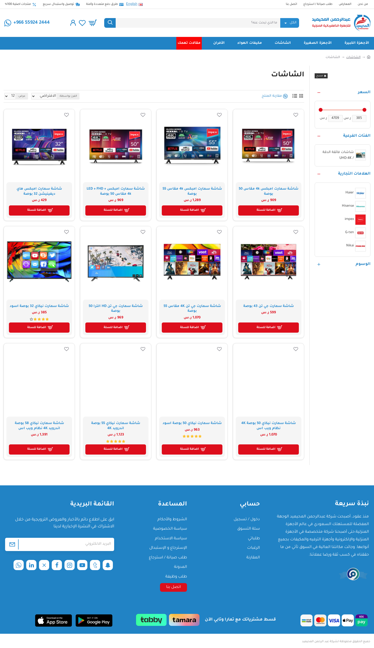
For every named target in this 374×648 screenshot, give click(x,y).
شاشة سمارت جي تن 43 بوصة (268, 306)
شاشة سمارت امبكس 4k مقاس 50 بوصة (268, 191)
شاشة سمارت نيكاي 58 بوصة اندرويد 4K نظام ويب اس (39, 425)
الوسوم (363, 264)
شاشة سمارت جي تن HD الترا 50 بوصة (116, 308)
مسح (319, 75)
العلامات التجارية (354, 174)
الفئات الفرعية (356, 136)
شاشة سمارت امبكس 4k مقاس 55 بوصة (192, 191)
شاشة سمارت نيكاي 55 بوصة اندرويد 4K (115, 425)
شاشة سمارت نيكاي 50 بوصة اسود (192, 423)
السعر (364, 92)
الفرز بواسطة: (87, 96)
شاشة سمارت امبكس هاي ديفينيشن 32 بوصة (39, 191)
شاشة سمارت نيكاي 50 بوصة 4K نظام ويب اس (268, 425)
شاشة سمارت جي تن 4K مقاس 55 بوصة (192, 308)
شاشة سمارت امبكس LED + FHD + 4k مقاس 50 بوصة (116, 191)
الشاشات (353, 57)
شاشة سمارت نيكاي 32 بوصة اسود (39, 306)
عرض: (20, 96)
